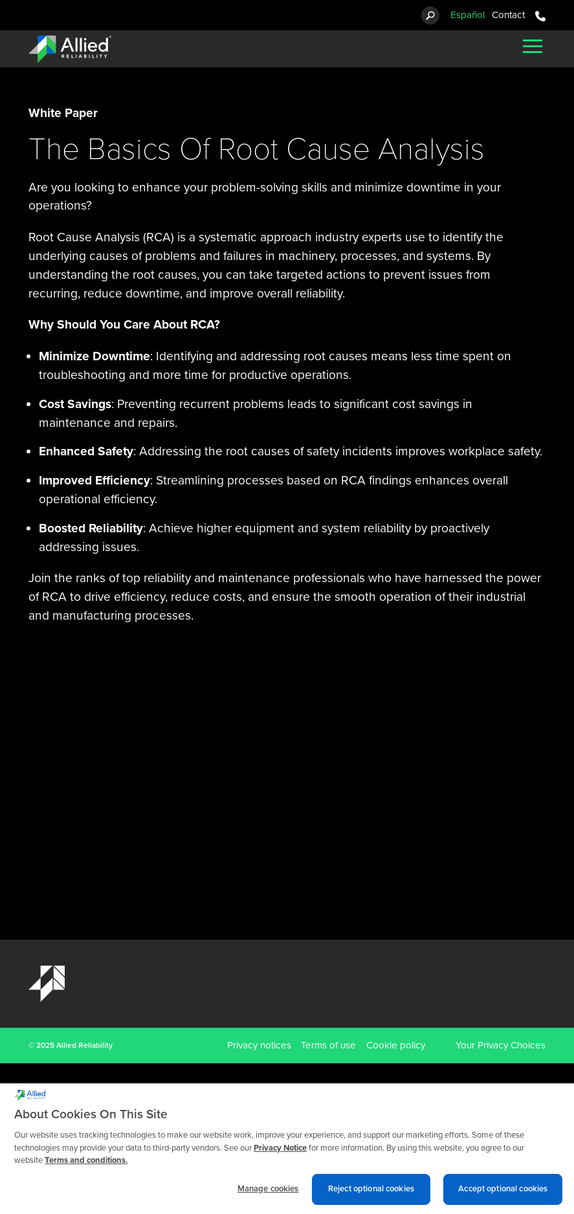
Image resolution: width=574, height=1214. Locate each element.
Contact (508, 15)
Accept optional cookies (502, 1193)
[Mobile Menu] (533, 46)
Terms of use (328, 1045)
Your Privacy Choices (501, 1045)
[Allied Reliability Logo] (69, 49)
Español (467, 15)
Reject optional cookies (371, 1193)
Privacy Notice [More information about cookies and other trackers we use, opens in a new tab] (280, 1152)
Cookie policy (395, 1045)
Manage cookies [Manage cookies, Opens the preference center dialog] (268, 1193)
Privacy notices (259, 1045)
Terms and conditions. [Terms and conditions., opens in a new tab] (86, 1165)
